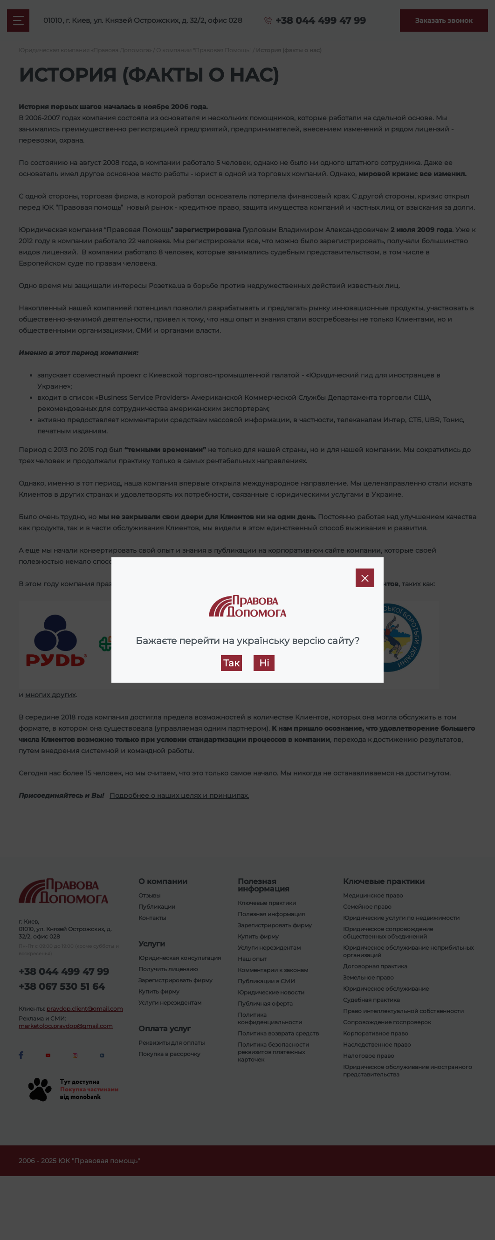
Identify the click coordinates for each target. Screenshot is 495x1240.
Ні (264, 663)
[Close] (365, 578)
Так (231, 663)
